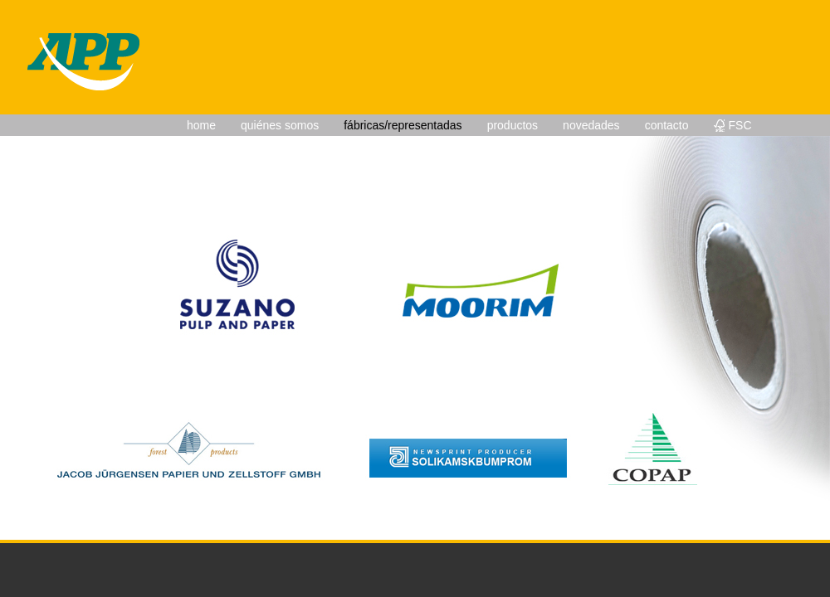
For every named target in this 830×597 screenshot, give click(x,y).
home (201, 125)
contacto (667, 125)
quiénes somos (280, 125)
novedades (591, 125)
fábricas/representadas (402, 125)
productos (512, 125)
